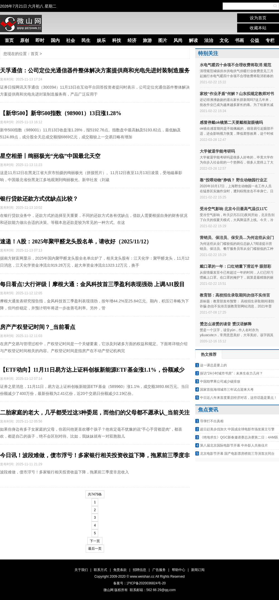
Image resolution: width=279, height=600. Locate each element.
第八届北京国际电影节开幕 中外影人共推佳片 (234, 445)
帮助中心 (178, 570)
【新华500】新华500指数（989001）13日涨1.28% (60, 113)
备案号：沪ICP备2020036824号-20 (139, 583)
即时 (39, 40)
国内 (55, 40)
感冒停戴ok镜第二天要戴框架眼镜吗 (231, 122)
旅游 (147, 40)
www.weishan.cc (142, 576)
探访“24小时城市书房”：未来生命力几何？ (231, 373)
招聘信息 (139, 570)
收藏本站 (258, 27)
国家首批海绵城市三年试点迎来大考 (227, 390)
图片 (162, 40)
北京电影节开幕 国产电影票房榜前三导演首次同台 (237, 454)
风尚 (178, 40)
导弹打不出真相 (211, 421)
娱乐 (101, 40)
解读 (193, 40)
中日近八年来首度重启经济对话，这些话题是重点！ (238, 398)
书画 (239, 40)
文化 (224, 40)
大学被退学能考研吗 (217, 151)
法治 (208, 40)
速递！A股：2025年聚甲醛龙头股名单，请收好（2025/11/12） (76, 241)
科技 (116, 40)
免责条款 (120, 570)
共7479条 (95, 494)
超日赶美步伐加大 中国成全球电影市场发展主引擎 (237, 429)
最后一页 (95, 549)
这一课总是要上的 (213, 365)
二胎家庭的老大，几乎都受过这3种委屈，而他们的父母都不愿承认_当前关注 (95, 412)
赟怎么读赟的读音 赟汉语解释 (226, 324)
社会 (70, 40)
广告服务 (159, 570)
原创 (24, 40)
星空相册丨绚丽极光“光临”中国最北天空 (50, 156)
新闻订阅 (198, 570)
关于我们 (81, 570)
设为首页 (258, 17)
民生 (85, 40)
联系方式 (100, 570)
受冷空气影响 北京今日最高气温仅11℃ (233, 209)
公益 (254, 40)
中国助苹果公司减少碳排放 (220, 381)
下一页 (95, 541)
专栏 (270, 40)
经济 (132, 40)
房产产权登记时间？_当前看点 (37, 327)
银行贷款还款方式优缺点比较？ (39, 199)
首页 (9, 40)
